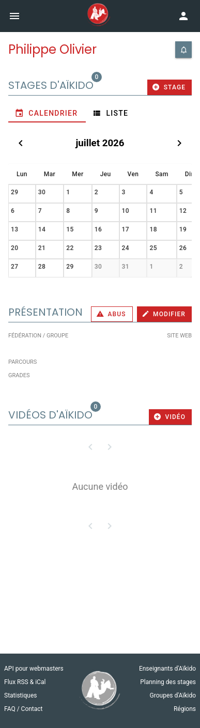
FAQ (10, 708)
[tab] (47, 113)
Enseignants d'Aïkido (167, 668)
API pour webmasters (34, 668)
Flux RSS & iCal (24, 682)
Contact (32, 708)
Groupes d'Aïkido (173, 695)
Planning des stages (168, 682)
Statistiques (20, 695)
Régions (185, 708)
